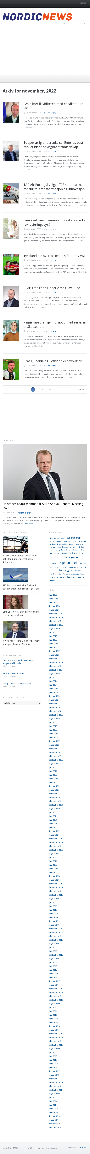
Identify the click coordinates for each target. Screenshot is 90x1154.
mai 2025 (53, 640)
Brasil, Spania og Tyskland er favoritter (53, 361)
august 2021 (54, 809)
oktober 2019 (55, 891)
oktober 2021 (55, 801)
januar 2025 (54, 655)
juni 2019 (53, 906)
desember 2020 (55, 839)
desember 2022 (55, 749)
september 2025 (56, 625)
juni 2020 (53, 861)
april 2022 (53, 779)
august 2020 (54, 854)
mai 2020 (53, 865)
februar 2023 (54, 741)
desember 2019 (55, 884)
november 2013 (56, 1124)
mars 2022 (53, 782)
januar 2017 (54, 985)
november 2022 (56, 752)
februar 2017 (54, 981)
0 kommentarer (50, 113)
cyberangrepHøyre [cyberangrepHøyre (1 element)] (56, 541)
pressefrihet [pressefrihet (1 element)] (81, 567)
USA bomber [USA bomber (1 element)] (79, 577)
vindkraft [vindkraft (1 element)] (53, 580)
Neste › (82, 389)
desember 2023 (55, 704)
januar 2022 (54, 790)
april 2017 (53, 974)
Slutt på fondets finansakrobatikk (17, 683)
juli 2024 (53, 677)
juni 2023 (53, 726)
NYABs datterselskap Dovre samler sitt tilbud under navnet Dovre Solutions (20, 559)
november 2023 (56, 707)
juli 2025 (53, 632)
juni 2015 (53, 1056)
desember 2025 (55, 614)
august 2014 (54, 1094)
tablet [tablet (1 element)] (56, 577)
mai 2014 (53, 1105)
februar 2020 (54, 876)
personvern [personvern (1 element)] (72, 567)
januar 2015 (54, 1075)
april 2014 (53, 1109)
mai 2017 (53, 970)
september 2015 (56, 1045)
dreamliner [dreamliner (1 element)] (67, 541)
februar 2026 (54, 606)
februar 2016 (54, 1026)
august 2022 (54, 764)
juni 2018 (53, 951)
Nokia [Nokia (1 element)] (59, 558)
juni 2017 (53, 966)
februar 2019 (54, 921)
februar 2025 (54, 651)
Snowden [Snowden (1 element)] (77, 571)
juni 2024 (53, 681)
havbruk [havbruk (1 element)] (72, 547)
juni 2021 (53, 816)
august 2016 (54, 1004)
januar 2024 (54, 700)
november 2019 (56, 887)
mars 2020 (53, 872)
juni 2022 (53, 771)
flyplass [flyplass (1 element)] (52, 547)
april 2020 (53, 869)
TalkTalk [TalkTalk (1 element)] (62, 577)
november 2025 (56, 617)
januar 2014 (54, 1120)
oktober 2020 (55, 846)
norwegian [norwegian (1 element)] (53, 563)
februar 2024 (54, 696)
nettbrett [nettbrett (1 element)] (53, 558)
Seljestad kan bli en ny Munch (15, 673)
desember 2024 (55, 659)
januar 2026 (54, 610)
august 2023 (54, 719)
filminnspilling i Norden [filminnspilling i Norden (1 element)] (65, 544)
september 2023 (56, 715)
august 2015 (54, 1049)
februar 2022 (54, 786)
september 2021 (56, 805)
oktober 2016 (55, 996)
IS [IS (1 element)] (66, 550)
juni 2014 (53, 1101)
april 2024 (53, 689)
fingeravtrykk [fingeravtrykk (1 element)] (80, 544)
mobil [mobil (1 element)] (78, 553)
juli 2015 (53, 1052)
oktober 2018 (55, 936)
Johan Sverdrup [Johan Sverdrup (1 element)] (74, 550)
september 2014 (56, 1090)
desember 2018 (55, 929)
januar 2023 (54, 745)
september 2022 (56, 760)
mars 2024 (53, 692)
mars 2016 (53, 1022)
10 (49, 389)
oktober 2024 (55, 666)
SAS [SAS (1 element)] (71, 571)
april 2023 (53, 734)
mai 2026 (53, 595)
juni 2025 (53, 636)
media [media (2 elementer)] (71, 553)
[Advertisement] (45, 49)
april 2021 (53, 824)
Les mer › (29, 128)
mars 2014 (53, 1112)
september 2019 (56, 895)
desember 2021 (55, 794)
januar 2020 (54, 880)
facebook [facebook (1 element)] (53, 544)
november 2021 (56, 797)
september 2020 (56, 850)
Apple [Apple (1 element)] (63, 538)
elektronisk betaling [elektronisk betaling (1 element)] (80, 541)
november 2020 (56, 842)
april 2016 (53, 1019)
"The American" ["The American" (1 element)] (55, 538)
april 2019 (53, 914)
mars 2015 (53, 1067)
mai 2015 (53, 1060)
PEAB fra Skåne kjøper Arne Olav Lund (52, 288)
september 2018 (56, 940)
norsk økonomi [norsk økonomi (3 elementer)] (73, 557)
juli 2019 (53, 902)
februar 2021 (54, 831)
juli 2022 (53, 767)
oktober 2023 (55, 711)
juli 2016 (53, 1007)
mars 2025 (53, 647)
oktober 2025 (55, 621)
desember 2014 (55, 1079)
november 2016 (56, 992)
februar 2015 (54, 1071)
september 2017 (56, 955)
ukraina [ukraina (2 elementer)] (70, 577)
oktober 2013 (55, 1127)
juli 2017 (53, 962)
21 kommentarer (10, 676)
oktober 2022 (55, 756)
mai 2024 (53, 685)
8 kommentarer (9, 686)
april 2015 (53, 1064)
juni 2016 (53, 1011)
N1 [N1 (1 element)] (83, 553)
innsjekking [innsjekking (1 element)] (80, 547)
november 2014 (56, 1082)
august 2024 (54, 674)
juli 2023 (53, 722)
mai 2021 (53, 820)
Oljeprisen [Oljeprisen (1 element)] (83, 563)
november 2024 (56, 662)
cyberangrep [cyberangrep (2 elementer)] (74, 537)
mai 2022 (53, 775)
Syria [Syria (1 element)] (51, 577)
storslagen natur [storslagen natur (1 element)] (55, 574)
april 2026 (53, 599)
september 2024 (56, 670)
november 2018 (56, 932)
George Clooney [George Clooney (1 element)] (62, 547)
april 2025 (53, 644)
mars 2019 (53, 917)
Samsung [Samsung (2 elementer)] (64, 570)
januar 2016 (54, 1030)
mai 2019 (53, 910)
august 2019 (54, 899)
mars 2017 (53, 977)
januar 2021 (54, 835)
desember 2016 (55, 989)
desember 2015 (55, 1034)
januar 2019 (54, 925)
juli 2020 (53, 857)
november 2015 (56, 1037)
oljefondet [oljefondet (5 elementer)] (68, 562)
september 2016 (56, 1000)
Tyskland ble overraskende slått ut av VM (54, 256)
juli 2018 (53, 947)
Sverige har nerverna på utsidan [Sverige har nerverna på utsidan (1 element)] (74, 574)
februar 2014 (54, 1116)
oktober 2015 (55, 1041)
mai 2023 (53, 730)
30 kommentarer (10, 666)
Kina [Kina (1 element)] (82, 550)
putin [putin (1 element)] (51, 571)
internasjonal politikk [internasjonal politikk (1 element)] (57, 550)
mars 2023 (53, 737)
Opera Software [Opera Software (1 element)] (55, 567)
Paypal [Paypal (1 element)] (64, 567)
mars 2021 (53, 827)
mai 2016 (53, 1015)
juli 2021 (53, 812)
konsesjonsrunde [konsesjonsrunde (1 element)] (60, 553)
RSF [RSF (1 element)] (56, 571)
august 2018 (54, 944)
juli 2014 (53, 1097)
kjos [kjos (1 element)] (51, 553)
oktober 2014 (55, 1086)
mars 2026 (53, 602)
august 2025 (54, 629)
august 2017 (54, 959)
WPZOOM (83, 1148)
